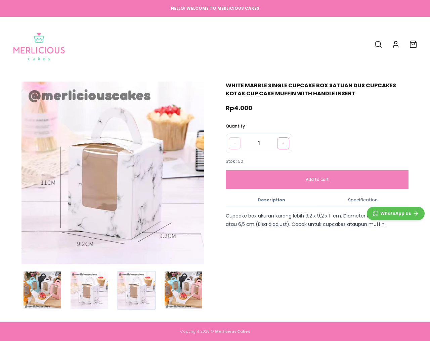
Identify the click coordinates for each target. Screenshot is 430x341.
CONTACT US (262, 44)
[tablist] (317, 200)
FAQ (233, 44)
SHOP (180, 44)
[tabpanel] (317, 220)
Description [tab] (271, 200)
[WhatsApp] (396, 213)
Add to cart (317, 179)
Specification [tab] (363, 200)
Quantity (235, 126)
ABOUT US (207, 44)
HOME (158, 44)
